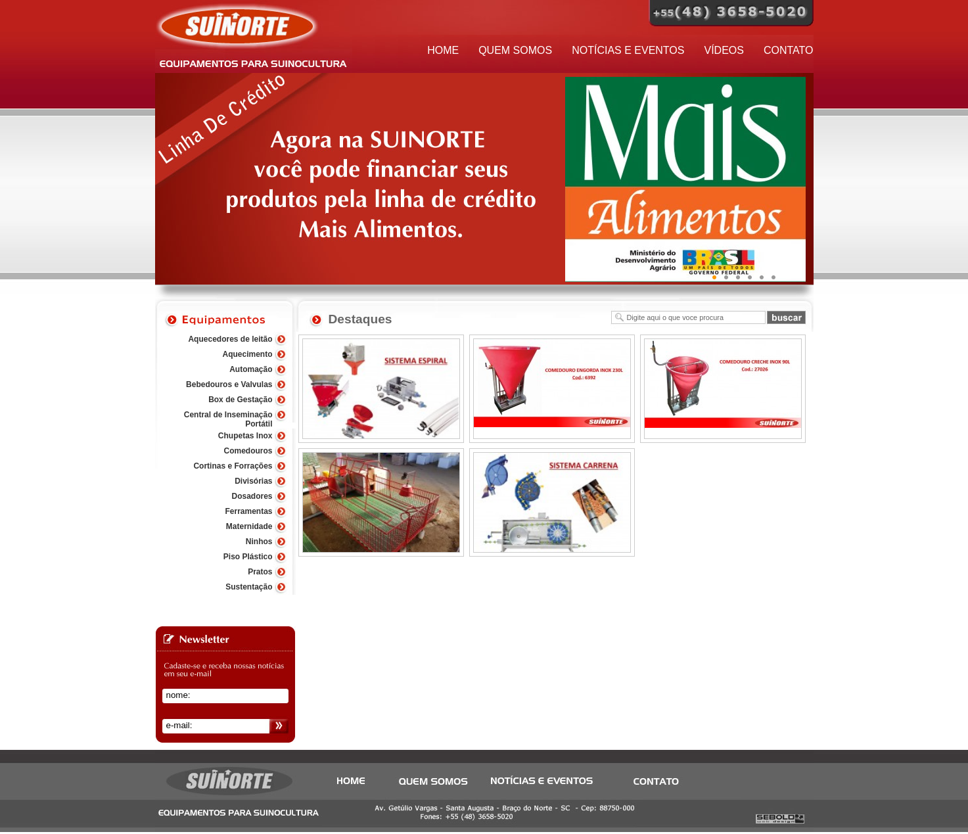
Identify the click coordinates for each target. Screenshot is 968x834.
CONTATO (789, 50)
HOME (443, 50)
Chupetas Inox (245, 435)
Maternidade (249, 526)
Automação (250, 369)
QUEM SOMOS (515, 50)
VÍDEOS (723, 50)
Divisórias (253, 481)
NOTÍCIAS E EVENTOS (628, 50)
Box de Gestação (240, 399)
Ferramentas (248, 511)
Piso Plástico (248, 556)
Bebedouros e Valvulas (229, 384)
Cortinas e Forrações (232, 466)
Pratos (260, 571)
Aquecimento (247, 354)
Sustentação (248, 586)
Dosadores (251, 496)
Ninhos (259, 541)
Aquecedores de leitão (230, 339)
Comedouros (247, 450)
